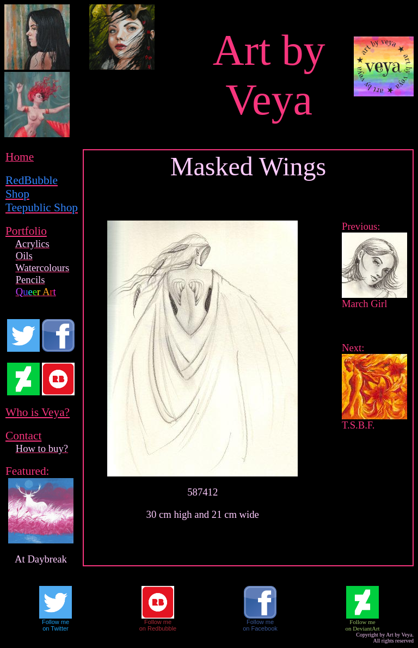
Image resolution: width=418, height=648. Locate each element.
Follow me (55, 622)
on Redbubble (158, 628)
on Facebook (260, 628)
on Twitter (55, 628)
